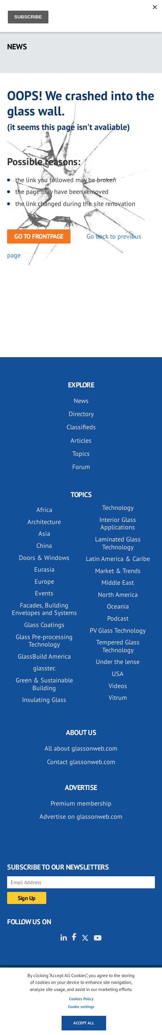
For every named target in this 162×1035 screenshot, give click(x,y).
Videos (118, 686)
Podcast (118, 618)
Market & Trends (118, 571)
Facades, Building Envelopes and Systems (44, 609)
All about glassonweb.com (81, 748)
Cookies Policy (81, 998)
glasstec (44, 668)
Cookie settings (81, 1006)
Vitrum (118, 697)
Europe (44, 581)
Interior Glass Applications (117, 524)
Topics (81, 454)
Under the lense (118, 662)
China (44, 545)
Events (44, 593)
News (81, 401)
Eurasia (44, 569)
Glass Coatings (44, 625)
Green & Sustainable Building (44, 684)
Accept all (83, 1022)
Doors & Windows (44, 558)
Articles (81, 440)
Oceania (118, 606)
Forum (81, 467)
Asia (44, 533)
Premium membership (81, 803)
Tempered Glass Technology (118, 646)
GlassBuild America (44, 656)
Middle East (117, 582)
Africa (44, 510)
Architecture (44, 522)
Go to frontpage (38, 236)
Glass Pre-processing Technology (44, 641)
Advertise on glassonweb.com (81, 816)
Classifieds (81, 427)
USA (118, 674)
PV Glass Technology (118, 630)
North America (118, 594)
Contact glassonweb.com (81, 762)
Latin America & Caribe (118, 559)
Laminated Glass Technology (118, 543)
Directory (81, 414)
